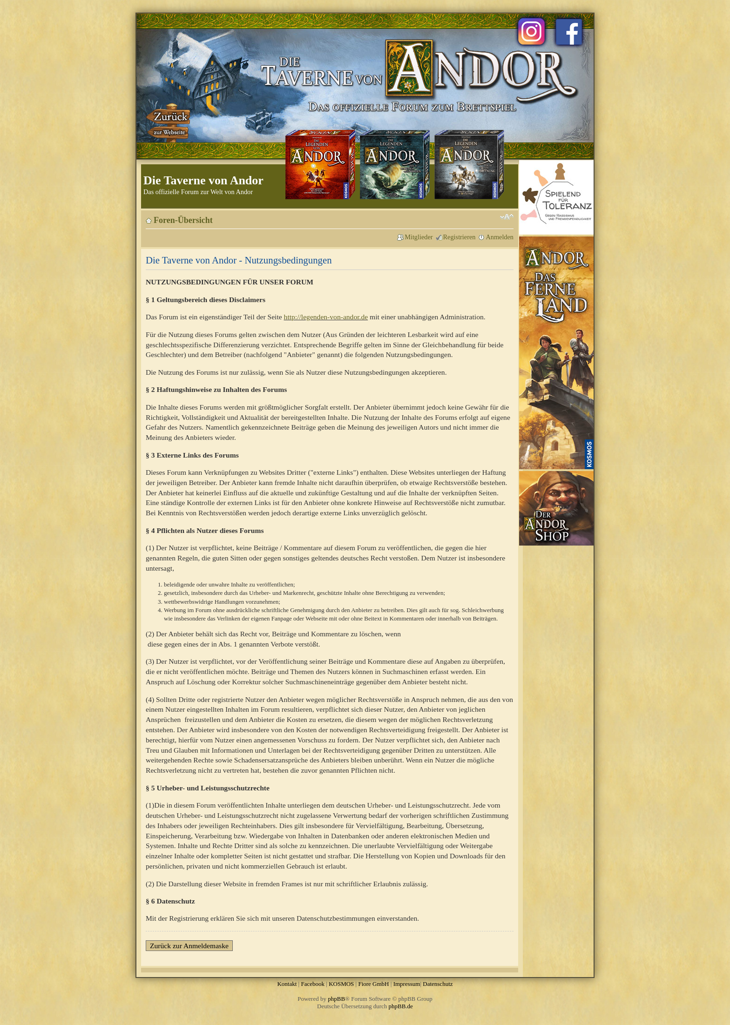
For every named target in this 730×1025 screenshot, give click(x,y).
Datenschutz (438, 983)
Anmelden (500, 237)
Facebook (312, 983)
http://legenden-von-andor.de (326, 317)
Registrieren (459, 237)
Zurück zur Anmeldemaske (189, 946)
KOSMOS (341, 983)
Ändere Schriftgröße (507, 217)
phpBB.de (401, 1006)
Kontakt (287, 983)
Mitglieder (419, 237)
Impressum (406, 983)
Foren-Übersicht (183, 220)
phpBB (336, 998)
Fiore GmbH (373, 983)
